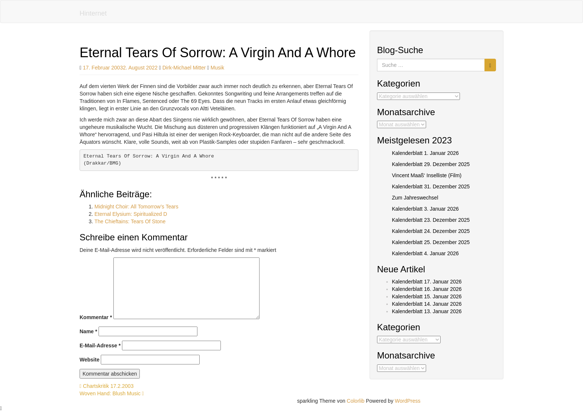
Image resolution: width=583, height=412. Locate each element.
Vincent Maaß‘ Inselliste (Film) (426, 175)
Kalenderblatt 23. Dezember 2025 (431, 220)
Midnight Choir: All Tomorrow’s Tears (136, 207)
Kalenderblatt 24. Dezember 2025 (431, 231)
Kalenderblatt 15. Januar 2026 (427, 296)
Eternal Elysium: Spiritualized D (130, 214)
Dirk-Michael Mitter (184, 68)
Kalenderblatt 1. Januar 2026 (425, 153)
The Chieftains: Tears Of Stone (129, 221)
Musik (217, 68)
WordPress (408, 401)
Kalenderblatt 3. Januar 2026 (425, 209)
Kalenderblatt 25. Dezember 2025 (431, 242)
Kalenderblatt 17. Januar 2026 (427, 282)
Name (88, 331)
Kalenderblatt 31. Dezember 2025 (431, 186)
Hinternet (93, 13)
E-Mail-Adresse (100, 345)
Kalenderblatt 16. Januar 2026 (427, 289)
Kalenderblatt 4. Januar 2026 (425, 253)
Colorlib (355, 401)
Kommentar (96, 317)
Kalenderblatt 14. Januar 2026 (427, 304)
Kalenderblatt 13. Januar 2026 (427, 311)
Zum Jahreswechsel (415, 198)
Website (89, 360)
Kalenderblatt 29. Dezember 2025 (431, 164)
